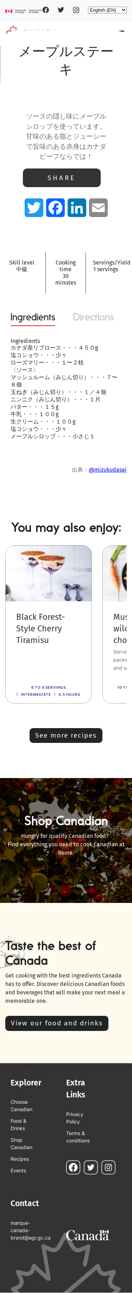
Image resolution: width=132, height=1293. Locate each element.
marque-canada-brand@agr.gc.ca (26, 1230)
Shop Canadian (21, 1143)
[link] (48, 624)
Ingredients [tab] (33, 317)
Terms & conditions (78, 1137)
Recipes (20, 1159)
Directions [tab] (93, 317)
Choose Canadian (21, 1105)
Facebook (46, 10)
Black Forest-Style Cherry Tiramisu (40, 628)
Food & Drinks (18, 1124)
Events (18, 1170)
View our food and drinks (57, 1023)
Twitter (61, 10)
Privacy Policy (74, 1118)
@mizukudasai (108, 469)
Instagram (76, 10)
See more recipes (66, 735)
